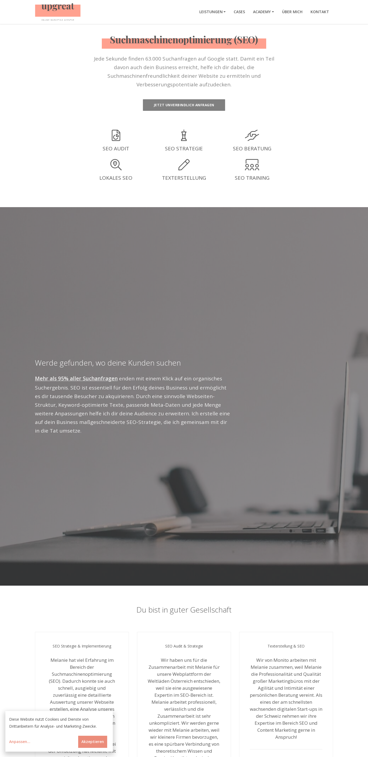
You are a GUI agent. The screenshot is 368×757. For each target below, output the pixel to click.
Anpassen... (19, 741)
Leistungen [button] (211, 11)
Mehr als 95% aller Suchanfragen (76, 379)
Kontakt (320, 11)
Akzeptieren (92, 741)
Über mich (292, 11)
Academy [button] (262, 11)
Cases (239, 11)
